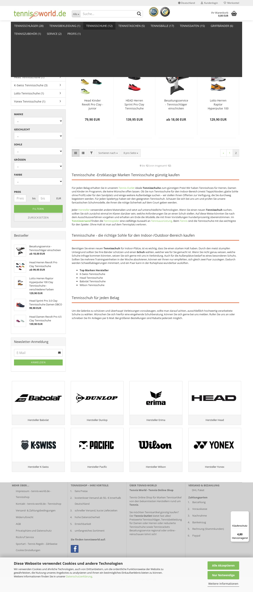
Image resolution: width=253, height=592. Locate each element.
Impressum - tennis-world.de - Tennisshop (33, 505)
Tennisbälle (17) (162, 26)
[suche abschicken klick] (139, 14)
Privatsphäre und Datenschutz (34, 541)
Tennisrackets (162, 537)
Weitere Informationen (223, 583)
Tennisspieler (111, 221)
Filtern (38, 209)
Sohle (18, 144)
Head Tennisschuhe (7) (29, 77)
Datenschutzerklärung (79, 576)
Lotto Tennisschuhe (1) (29, 93)
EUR (57, 198)
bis (33, 198)
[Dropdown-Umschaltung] (76, 13)
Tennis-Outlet (127, 188)
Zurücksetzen (38, 217)
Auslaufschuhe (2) (26, 37)
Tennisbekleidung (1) (64, 26)
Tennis (184, 221)
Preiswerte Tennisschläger (144, 530)
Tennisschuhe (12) (99, 26)
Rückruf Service (25, 548)
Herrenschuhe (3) (25, 53)
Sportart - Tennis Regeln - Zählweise (36, 555)
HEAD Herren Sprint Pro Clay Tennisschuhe (134, 104)
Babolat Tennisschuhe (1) (30, 69)
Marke (18, 114)
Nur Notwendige (223, 575)
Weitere (216, 26)
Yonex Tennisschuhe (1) (29, 101)
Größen (20, 159)
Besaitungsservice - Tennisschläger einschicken (176, 104)
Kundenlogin (209, 3)
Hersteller (84, 210)
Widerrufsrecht (24, 528)
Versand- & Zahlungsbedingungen (36, 521)
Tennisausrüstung (161, 221)
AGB (18, 534)
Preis (17, 192)
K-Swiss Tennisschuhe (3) (30, 85)
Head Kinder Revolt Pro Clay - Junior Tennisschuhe (92, 104)
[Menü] (246, 513)
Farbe (18, 174)
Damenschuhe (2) (25, 45)
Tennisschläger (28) (28, 26)
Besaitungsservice (139, 541)
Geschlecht (22, 129)
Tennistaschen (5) (131, 26)
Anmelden (38, 362)
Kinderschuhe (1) (25, 61)
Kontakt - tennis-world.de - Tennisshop (38, 514)
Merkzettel (231, 3)
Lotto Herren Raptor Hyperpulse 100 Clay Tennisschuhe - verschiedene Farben (218, 104)
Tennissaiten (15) (192, 26)
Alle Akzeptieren (223, 565)
